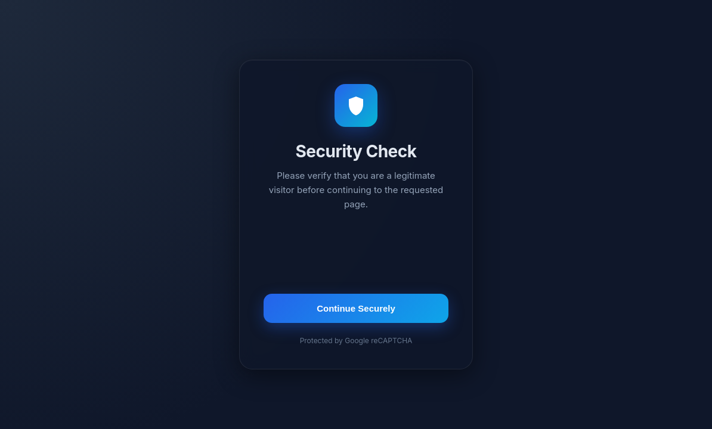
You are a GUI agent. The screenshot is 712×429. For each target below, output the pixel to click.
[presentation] (356, 254)
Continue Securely (356, 308)
